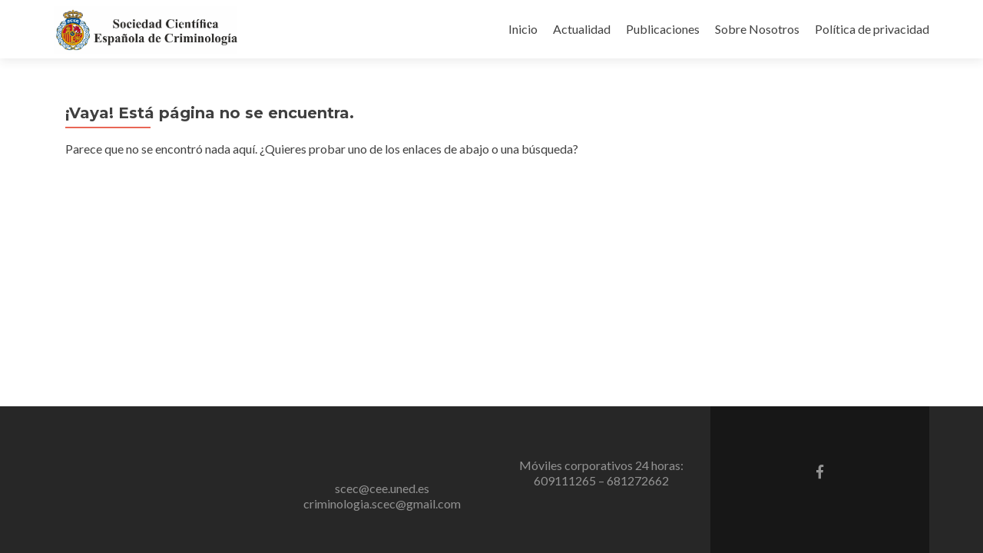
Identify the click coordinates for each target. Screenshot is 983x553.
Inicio (523, 29)
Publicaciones (663, 29)
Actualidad (582, 29)
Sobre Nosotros (757, 29)
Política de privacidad (872, 29)
